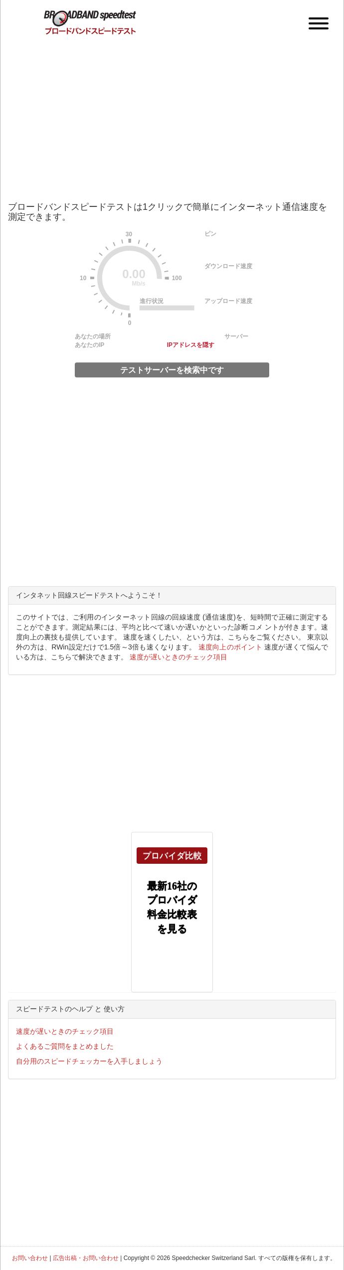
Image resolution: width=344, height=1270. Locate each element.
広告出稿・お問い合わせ (86, 1258)
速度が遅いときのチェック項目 (178, 657)
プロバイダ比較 (172, 855)
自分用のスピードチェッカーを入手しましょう (89, 1061)
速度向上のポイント (230, 647)
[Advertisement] (172, 112)
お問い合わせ (30, 1258)
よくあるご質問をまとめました (65, 1046)
